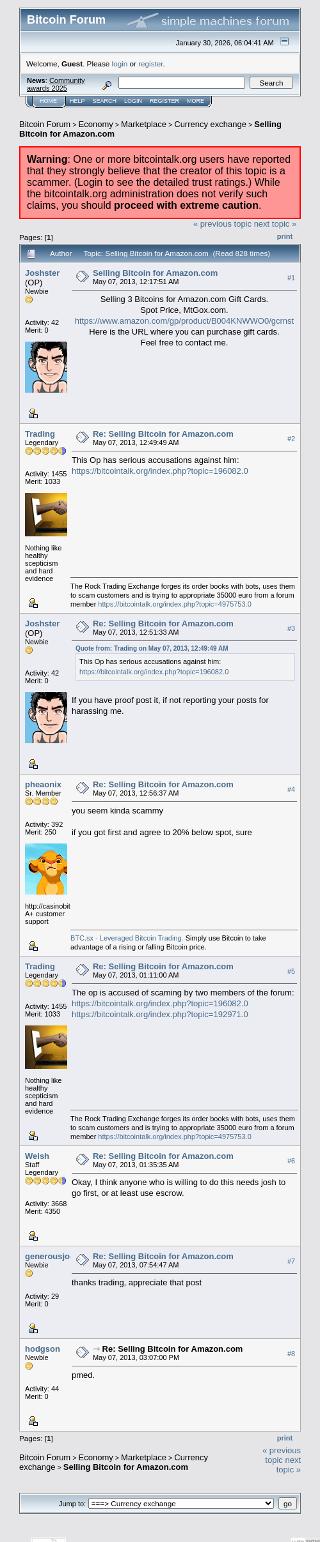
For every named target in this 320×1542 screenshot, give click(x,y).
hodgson (42, 1349)
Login (133, 101)
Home (48, 101)
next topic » (275, 224)
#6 (291, 1161)
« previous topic (222, 224)
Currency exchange (210, 124)
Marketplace (143, 124)
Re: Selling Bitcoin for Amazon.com (163, 434)
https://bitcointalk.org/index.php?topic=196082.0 (160, 471)
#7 (291, 1261)
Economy (96, 124)
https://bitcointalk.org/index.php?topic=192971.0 (160, 1014)
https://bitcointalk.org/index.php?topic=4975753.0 (174, 604)
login (120, 63)
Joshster (42, 273)
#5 (291, 971)
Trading (40, 434)
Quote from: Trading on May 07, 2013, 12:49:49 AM (152, 648)
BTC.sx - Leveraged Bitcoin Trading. (127, 938)
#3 (291, 628)
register (150, 63)
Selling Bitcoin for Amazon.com (155, 273)
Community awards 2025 (56, 84)
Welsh (37, 1156)
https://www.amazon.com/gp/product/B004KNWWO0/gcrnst (184, 321)
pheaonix (43, 784)
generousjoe (49, 1256)
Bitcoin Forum (44, 124)
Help (77, 101)
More (195, 101)
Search (105, 101)
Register (164, 101)
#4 (291, 789)
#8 (291, 1353)
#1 (291, 278)
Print (284, 236)
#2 (291, 438)
